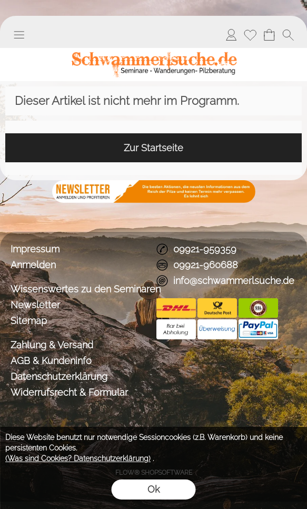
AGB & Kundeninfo (51, 360)
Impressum (35, 248)
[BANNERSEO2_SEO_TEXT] (153, 184)
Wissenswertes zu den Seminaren (81, 289)
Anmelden (231, 34)
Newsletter (35, 304)
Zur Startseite (153, 147)
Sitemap (29, 320)
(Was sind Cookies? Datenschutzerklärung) (78, 458)
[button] (19, 35)
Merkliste (250, 34)
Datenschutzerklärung (59, 376)
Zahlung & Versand (52, 344)
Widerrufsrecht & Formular (69, 392)
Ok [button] (153, 489)
